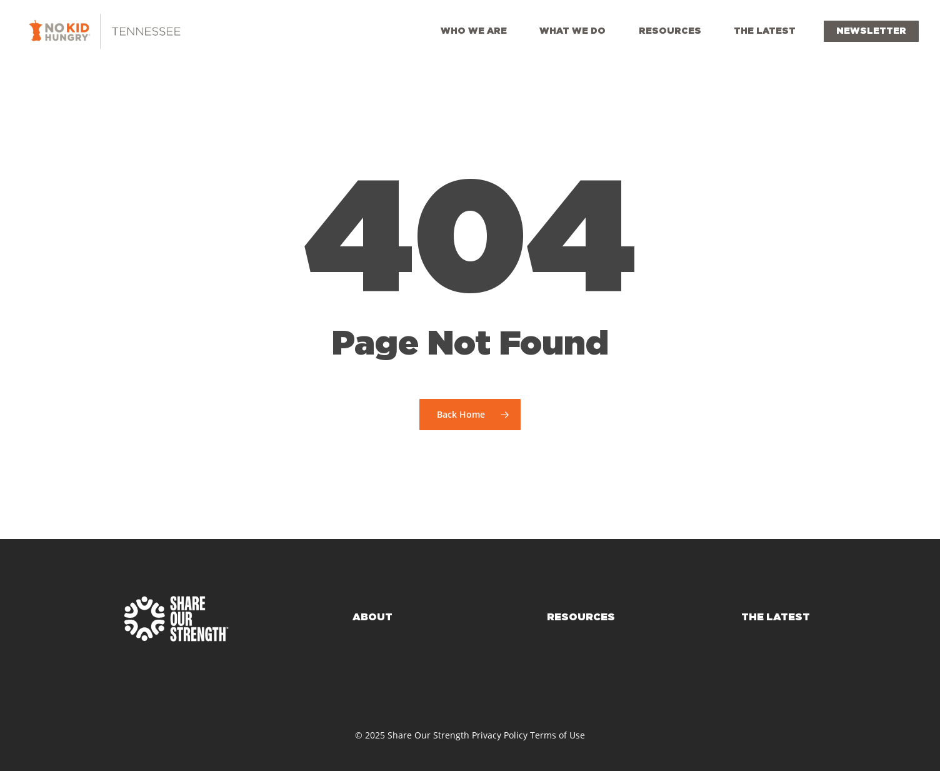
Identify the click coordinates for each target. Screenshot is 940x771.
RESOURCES (581, 617)
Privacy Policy (500, 735)
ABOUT (372, 617)
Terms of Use (557, 735)
